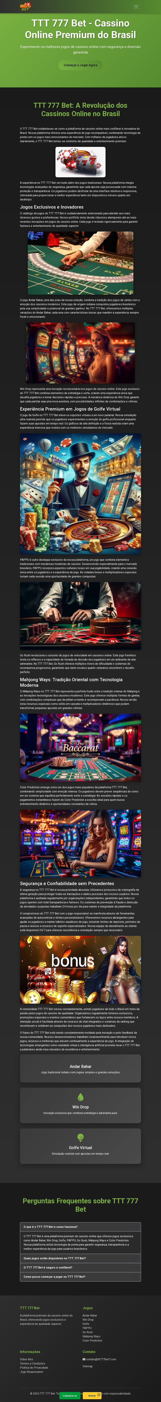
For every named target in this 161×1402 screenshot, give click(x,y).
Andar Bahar (90, 1315)
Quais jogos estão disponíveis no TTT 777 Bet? (55, 1258)
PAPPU (87, 1328)
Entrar (92, 1395)
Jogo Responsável (31, 1371)
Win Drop (88, 1319)
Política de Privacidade (34, 1367)
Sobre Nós (26, 1359)
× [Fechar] (98, 1394)
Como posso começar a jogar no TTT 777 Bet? (54, 1276)
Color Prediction (92, 1340)
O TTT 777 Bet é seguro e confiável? (48, 1267)
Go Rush (88, 1332)
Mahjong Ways (91, 1336)
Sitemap (88, 1366)
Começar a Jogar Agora (80, 65)
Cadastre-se (70, 1395)
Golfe (86, 1324)
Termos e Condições (32, 1363)
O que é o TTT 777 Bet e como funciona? (51, 1227)
